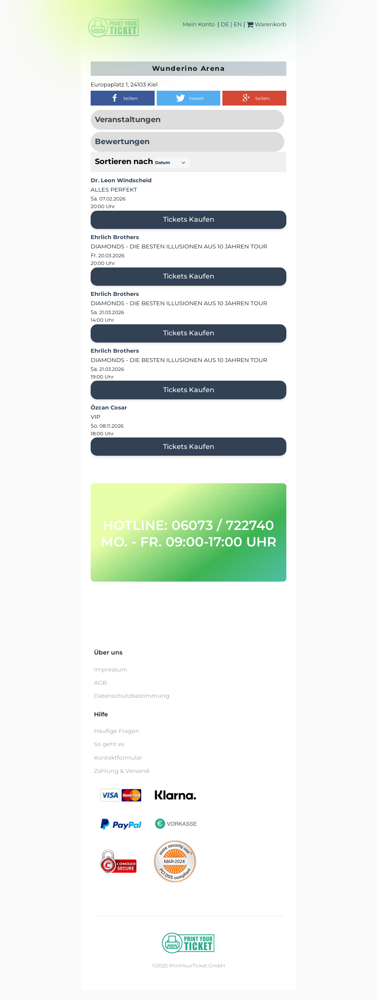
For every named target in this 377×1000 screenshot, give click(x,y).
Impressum (111, 669)
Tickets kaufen (188, 219)
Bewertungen (122, 141)
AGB (100, 682)
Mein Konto (198, 24)
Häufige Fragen (116, 730)
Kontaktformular (118, 757)
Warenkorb (266, 24)
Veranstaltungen (128, 119)
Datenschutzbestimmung (131, 695)
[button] (123, 98)
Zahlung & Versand (121, 770)
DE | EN (231, 24)
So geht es (109, 744)
